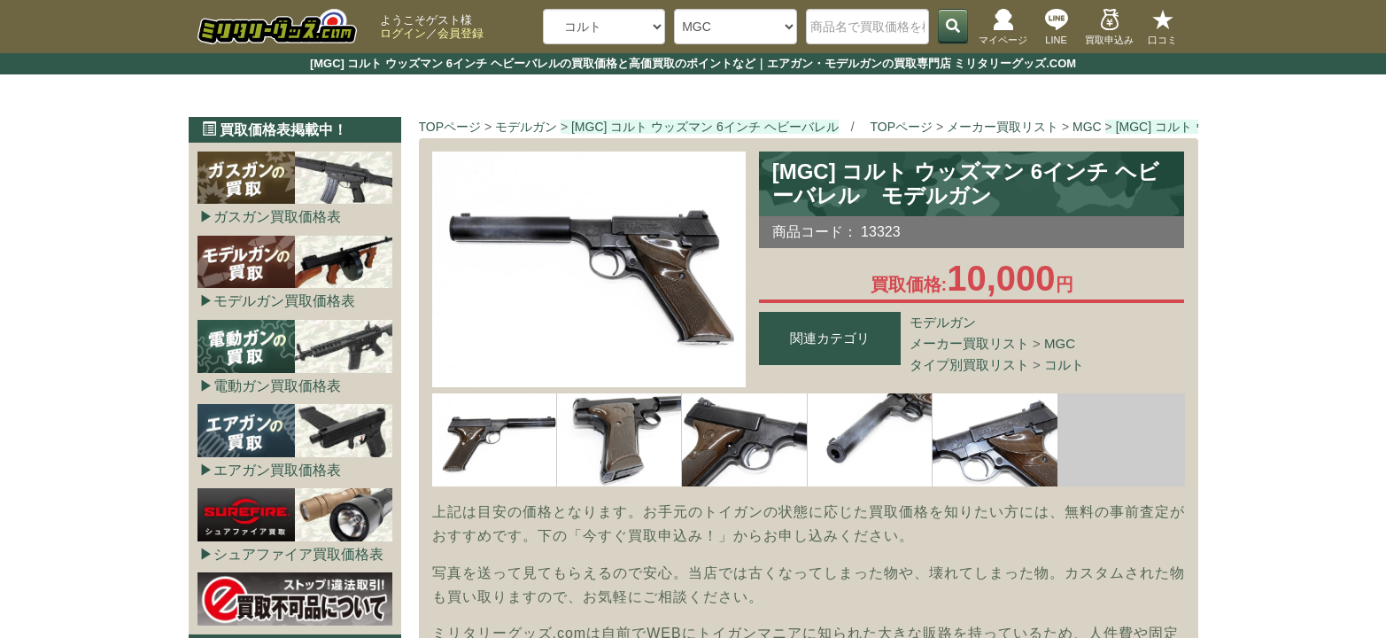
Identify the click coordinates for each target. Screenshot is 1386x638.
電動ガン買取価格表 (277, 385)
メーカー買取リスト (969, 343)
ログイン (403, 33)
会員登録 (460, 33)
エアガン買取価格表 (277, 470)
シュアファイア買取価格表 (298, 554)
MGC (1059, 343)
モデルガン (943, 322)
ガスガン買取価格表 (277, 216)
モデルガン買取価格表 (284, 300)
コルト (1064, 364)
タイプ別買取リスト (969, 364)
